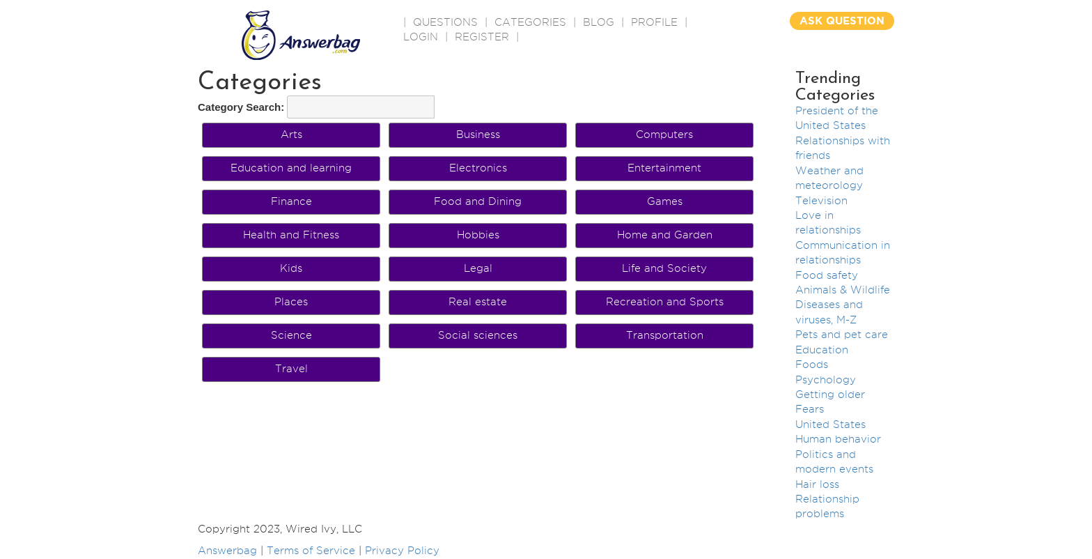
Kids (291, 268)
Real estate (477, 301)
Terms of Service (311, 550)
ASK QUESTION (842, 20)
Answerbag (227, 550)
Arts (291, 134)
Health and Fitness (291, 234)
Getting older (830, 394)
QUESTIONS (445, 22)
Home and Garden (664, 234)
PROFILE (654, 22)
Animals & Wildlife (842, 290)
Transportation (664, 335)
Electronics (478, 168)
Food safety (826, 275)
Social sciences (477, 335)
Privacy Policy (402, 550)
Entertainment (664, 168)
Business (478, 134)
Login (420, 37)
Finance (291, 201)
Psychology (825, 379)
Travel (291, 368)
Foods (811, 364)
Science (291, 335)
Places (291, 301)
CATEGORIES (530, 22)
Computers (664, 134)
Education (821, 349)
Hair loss (817, 484)
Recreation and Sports (665, 301)
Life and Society (664, 268)
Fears (809, 409)
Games (664, 201)
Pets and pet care (841, 334)
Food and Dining (478, 201)
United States (830, 424)
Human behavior (838, 439)
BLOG (598, 22)
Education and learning (291, 168)
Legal (478, 268)
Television (821, 200)
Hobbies (478, 234)
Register (482, 37)
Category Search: (241, 107)
